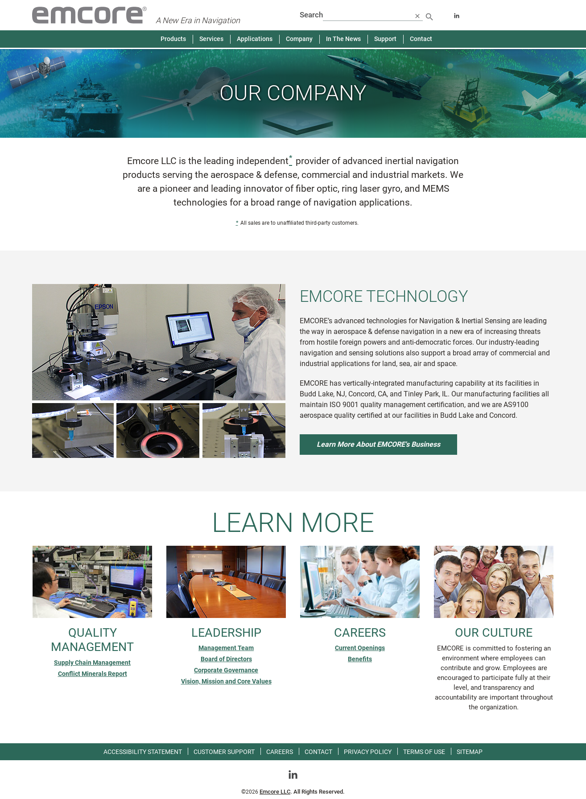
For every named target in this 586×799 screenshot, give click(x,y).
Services (211, 38)
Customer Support (224, 751)
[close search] (417, 15)
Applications (254, 38)
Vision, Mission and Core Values (226, 681)
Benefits (360, 659)
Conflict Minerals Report (92, 673)
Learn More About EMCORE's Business (378, 444)
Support (385, 38)
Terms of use (424, 751)
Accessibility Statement (142, 751)
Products (173, 38)
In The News (343, 38)
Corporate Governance (226, 670)
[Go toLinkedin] (293, 774)
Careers (360, 633)
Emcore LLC (275, 791)
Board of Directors (226, 659)
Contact (421, 38)
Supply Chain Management (92, 662)
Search (311, 14)
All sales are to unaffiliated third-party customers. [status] (293, 225)
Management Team (226, 647)
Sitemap (470, 751)
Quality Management (92, 640)
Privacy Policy (368, 751)
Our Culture (493, 633)
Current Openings (360, 647)
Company (299, 38)
